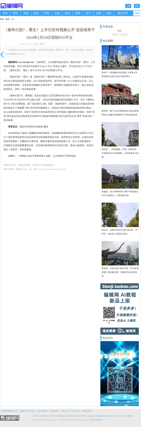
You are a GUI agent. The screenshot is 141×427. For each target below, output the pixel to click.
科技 (26, 13)
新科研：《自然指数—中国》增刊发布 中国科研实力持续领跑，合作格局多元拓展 (120, 153)
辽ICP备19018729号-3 (40, 420)
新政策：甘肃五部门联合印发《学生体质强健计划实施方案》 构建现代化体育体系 (120, 272)
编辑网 (42, 44)
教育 (77, 13)
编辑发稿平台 (81, 416)
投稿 (137, 13)
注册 (128, 6)
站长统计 (120, 416)
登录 (137, 6)
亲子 (88, 13)
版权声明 (52, 416)
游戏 (98, 13)
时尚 (46, 13)
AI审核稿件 (111, 416)
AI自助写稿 (101, 416)
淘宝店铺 (60, 416)
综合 (109, 13)
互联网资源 (54, 411)
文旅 (57, 13)
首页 (5, 13)
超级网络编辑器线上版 (9, 411)
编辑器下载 (70, 416)
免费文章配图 (42, 411)
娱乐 (36, 13)
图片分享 (123, 13)
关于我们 (35, 416)
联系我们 (44, 416)
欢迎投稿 (129, 416)
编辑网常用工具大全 (27, 411)
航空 (67, 13)
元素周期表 (75, 411)
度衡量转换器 (87, 411)
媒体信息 (91, 416)
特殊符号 (65, 411)
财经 (15, 13)
